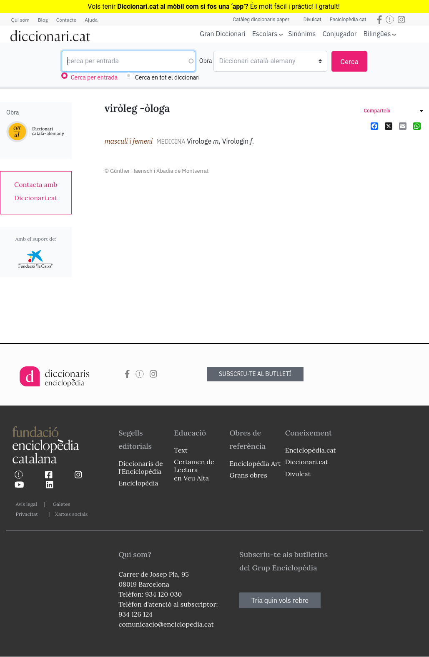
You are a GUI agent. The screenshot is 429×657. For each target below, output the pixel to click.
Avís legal (26, 504)
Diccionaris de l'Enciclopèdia (140, 467)
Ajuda (91, 20)
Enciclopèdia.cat (348, 19)
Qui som (20, 20)
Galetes (61, 504)
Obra (205, 61)
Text (181, 450)
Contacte (66, 20)
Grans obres (248, 475)
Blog (43, 20)
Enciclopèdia (138, 483)
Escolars (265, 33)
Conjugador (339, 33)
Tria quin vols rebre (280, 600)
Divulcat (312, 19)
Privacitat (27, 514)
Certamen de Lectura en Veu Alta (194, 470)
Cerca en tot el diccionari (167, 77)
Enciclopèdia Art (255, 463)
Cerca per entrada (94, 77)
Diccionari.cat (306, 462)
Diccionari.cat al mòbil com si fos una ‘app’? (182, 6)
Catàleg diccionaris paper (261, 19)
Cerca (349, 62)
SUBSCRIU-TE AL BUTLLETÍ (255, 374)
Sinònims (302, 33)
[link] (36, 191)
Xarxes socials (71, 514)
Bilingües (377, 33)
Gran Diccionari (223, 33)
